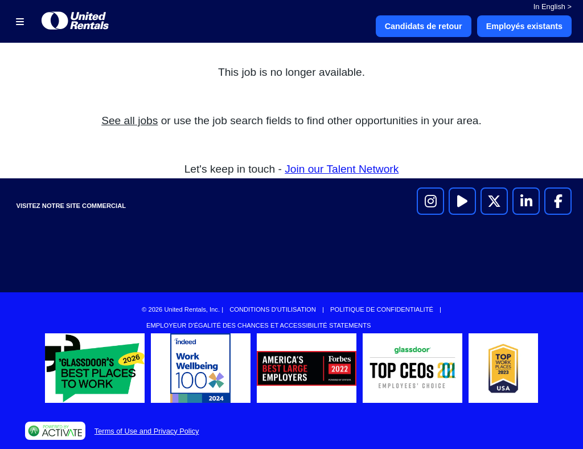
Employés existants (524, 26)
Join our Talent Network (342, 169)
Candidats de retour (423, 26)
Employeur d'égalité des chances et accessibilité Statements (258, 325)
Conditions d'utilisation (272, 309)
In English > (552, 6)
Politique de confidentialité (381, 309)
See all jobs (129, 120)
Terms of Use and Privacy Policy (147, 431)
